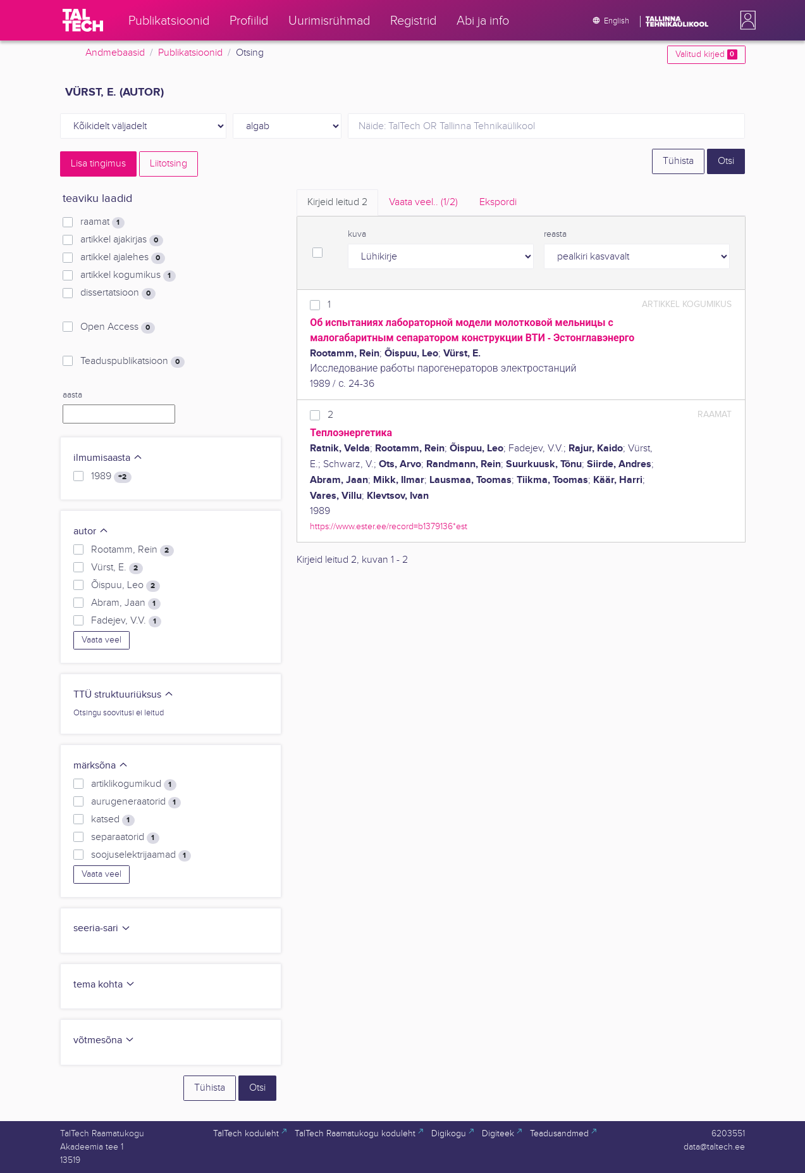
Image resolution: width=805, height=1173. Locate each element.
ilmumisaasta (108, 458)
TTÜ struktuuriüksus (123, 695)
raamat (102, 222)
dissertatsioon (117, 293)
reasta (555, 234)
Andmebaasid (115, 53)
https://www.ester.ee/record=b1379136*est (388, 526)
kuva (357, 234)
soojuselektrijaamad (140, 855)
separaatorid (125, 837)
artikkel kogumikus (127, 275)
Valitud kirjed (706, 54)
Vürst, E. (116, 567)
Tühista (678, 161)
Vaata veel (101, 640)
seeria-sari (102, 928)
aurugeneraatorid (135, 802)
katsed (112, 819)
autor (91, 531)
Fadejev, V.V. (126, 621)
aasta (72, 395)
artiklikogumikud (133, 784)
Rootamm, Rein (132, 550)
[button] (745, 20)
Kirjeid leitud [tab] (337, 202)
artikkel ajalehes (122, 257)
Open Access (117, 327)
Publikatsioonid (190, 53)
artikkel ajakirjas (121, 240)
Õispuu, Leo (125, 585)
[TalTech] (83, 20)
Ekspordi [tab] (498, 202)
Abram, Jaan (125, 603)
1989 (111, 476)
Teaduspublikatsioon (132, 361)
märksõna (100, 766)
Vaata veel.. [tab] (423, 202)
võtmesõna (104, 1040)
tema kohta (104, 985)
